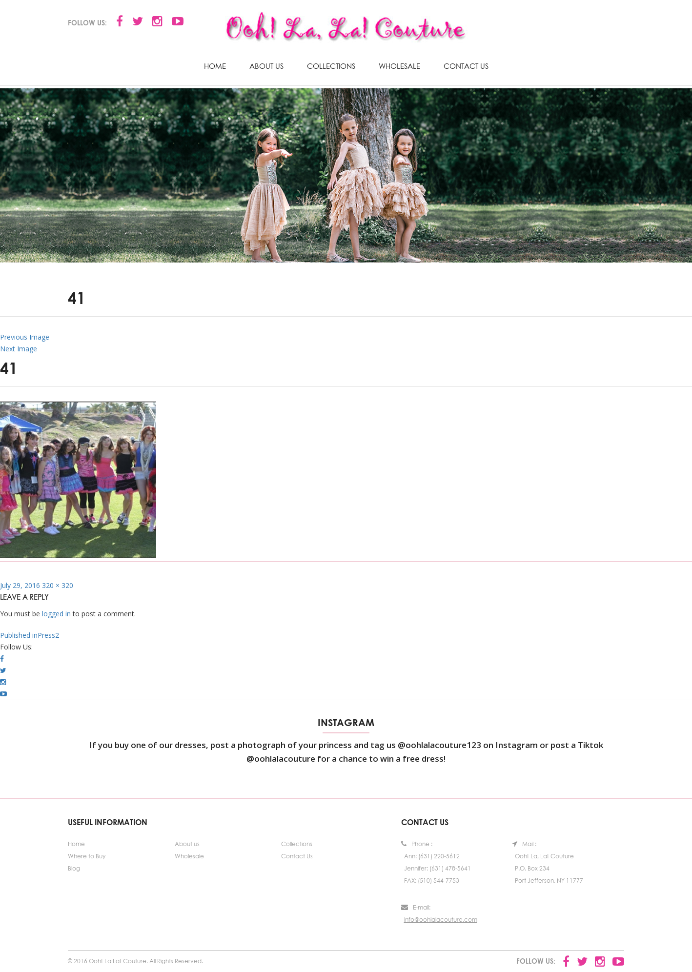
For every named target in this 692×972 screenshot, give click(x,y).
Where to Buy (86, 856)
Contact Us (466, 65)
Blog (74, 868)
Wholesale (399, 65)
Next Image (18, 348)
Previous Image (24, 337)
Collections (331, 65)
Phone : (416, 844)
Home (215, 65)
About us (266, 65)
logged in (56, 613)
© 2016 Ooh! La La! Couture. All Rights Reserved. (135, 961)
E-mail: (415, 907)
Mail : (524, 844)
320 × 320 (57, 585)
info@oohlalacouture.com (440, 919)
